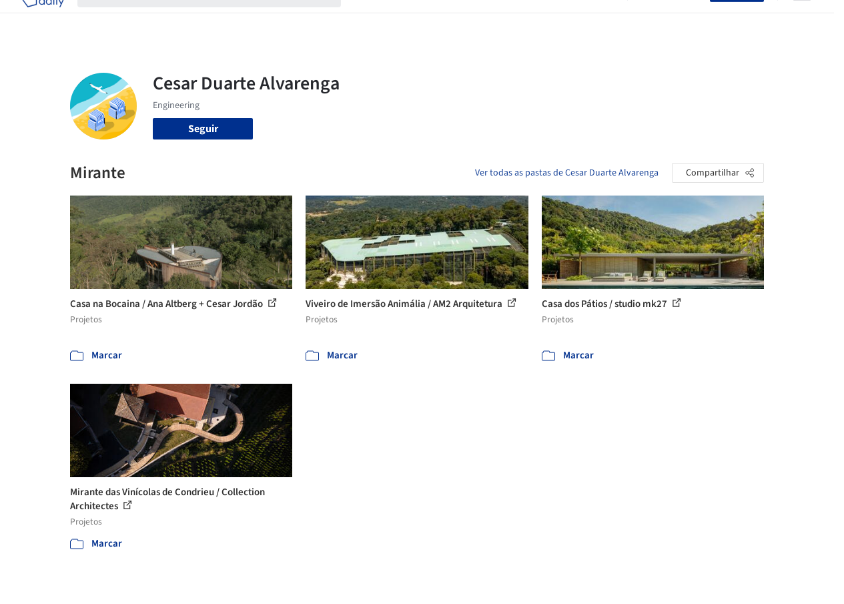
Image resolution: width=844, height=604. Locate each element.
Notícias (553, 18)
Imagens (423, 18)
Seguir (203, 128)
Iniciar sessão (671, 18)
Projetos (373, 18)
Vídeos (598, 18)
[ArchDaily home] (42, 18)
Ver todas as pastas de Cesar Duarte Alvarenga (567, 173)
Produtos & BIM (488, 18)
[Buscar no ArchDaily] (220, 19)
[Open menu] (802, 18)
